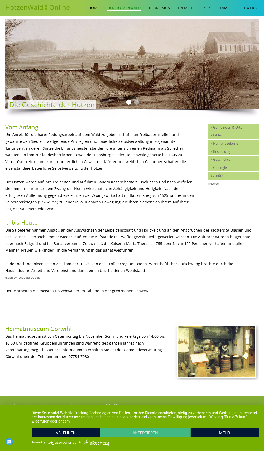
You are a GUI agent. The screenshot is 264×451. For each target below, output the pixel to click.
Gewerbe (250, 7)
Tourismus (159, 7)
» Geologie (219, 167)
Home (93, 7)
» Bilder (216, 135)
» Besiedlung (220, 151)
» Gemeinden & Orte (226, 127)
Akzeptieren (145, 432)
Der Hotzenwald (124, 7)
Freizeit (185, 7)
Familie (227, 7)
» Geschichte (220, 159)
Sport (206, 7)
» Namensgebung (224, 143)
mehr (224, 432)
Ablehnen (66, 432)
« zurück (217, 175)
